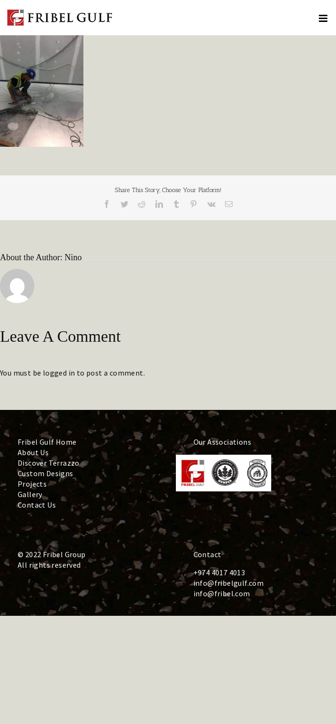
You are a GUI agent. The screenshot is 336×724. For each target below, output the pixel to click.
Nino (73, 257)
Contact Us (37, 505)
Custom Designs (45, 473)
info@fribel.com (221, 593)
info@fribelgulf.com (228, 583)
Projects (32, 484)
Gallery (30, 494)
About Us (33, 452)
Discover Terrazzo (49, 463)
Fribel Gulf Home (47, 442)
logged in (59, 372)
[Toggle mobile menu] (324, 18)
